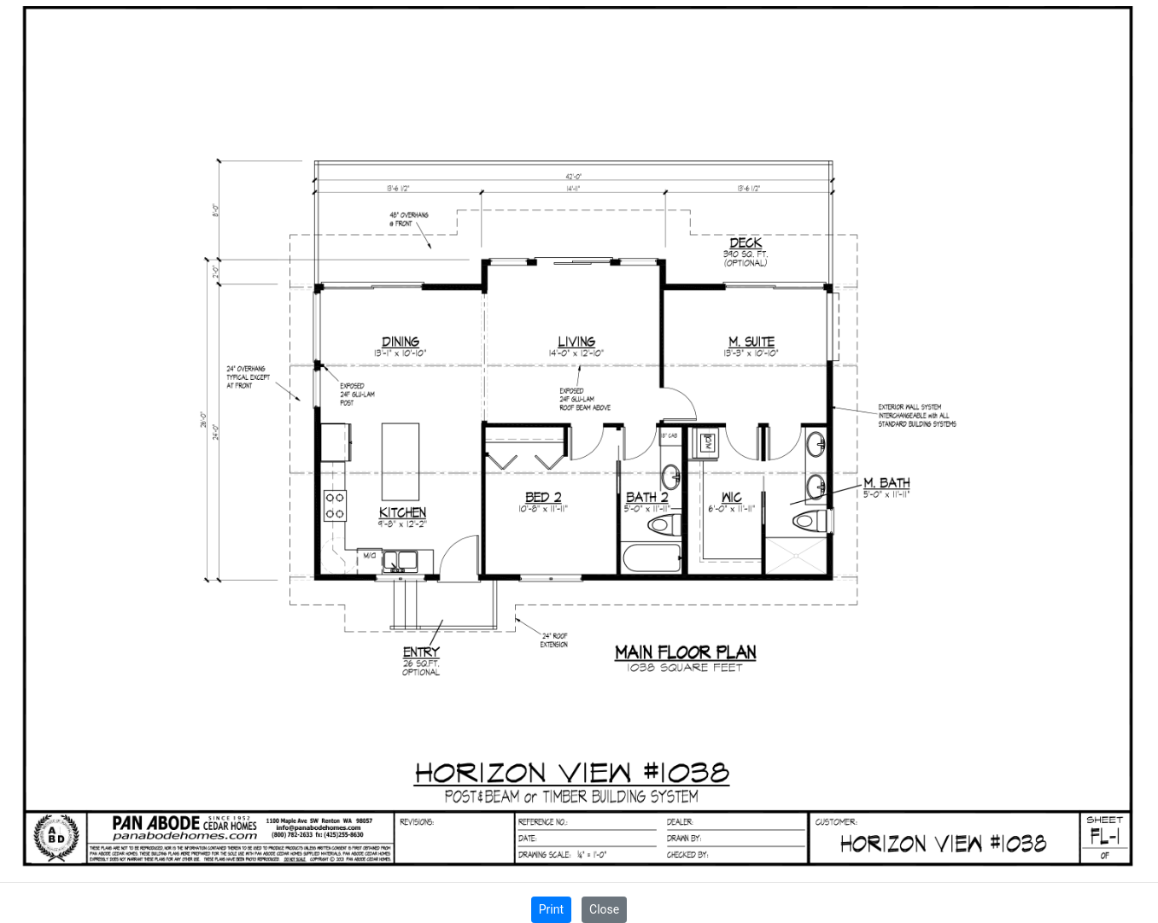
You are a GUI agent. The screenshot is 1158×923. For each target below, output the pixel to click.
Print (551, 909)
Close (604, 909)
